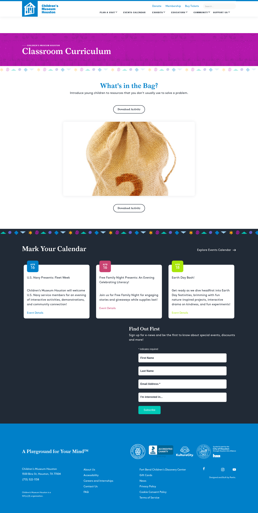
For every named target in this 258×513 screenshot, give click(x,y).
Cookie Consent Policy (153, 492)
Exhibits (157, 12)
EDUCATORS (178, 12)
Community (201, 12)
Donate (156, 6)
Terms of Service (149, 498)
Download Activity (129, 109)
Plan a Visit (107, 12)
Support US (220, 12)
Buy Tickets (192, 6)
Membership (173, 6)
